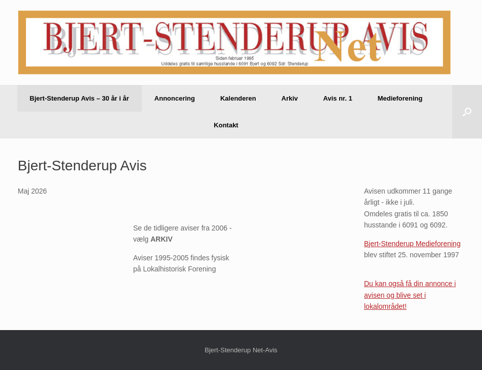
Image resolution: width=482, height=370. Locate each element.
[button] (467, 111)
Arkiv (290, 98)
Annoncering (174, 98)
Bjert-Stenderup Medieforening (412, 244)
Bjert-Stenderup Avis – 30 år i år (79, 98)
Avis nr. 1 (337, 98)
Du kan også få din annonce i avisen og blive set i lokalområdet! (410, 295)
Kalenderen (238, 98)
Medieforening (400, 98)
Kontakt (226, 125)
